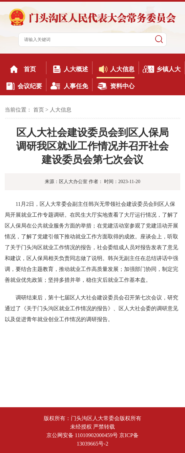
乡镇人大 (168, 69)
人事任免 (76, 86)
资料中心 (122, 86)
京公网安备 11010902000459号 (82, 435)
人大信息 (122, 69)
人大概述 (76, 69)
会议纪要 (30, 86)
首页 (30, 69)
